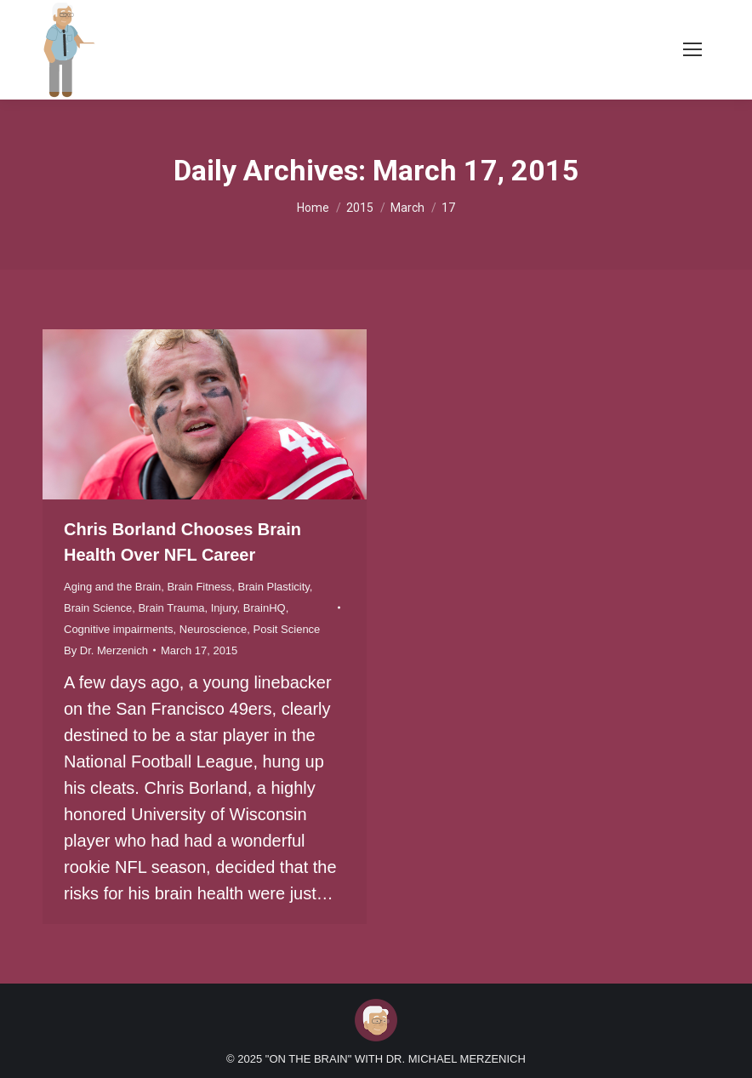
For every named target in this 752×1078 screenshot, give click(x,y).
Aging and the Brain (112, 586)
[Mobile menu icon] (692, 49)
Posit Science (287, 629)
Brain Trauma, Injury (187, 608)
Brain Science (98, 608)
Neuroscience (213, 629)
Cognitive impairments (119, 629)
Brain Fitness (199, 586)
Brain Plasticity (274, 586)
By (106, 650)
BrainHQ (264, 608)
